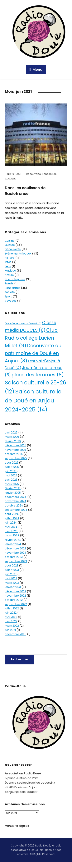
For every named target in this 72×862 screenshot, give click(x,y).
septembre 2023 (16, 561)
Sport (8, 296)
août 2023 (11, 565)
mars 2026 (12, 437)
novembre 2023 (15, 553)
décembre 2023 (15, 548)
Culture (10, 245)
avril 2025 (11, 480)
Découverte (33, 174)
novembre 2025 (15, 450)
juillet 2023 (12, 570)
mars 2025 (12, 484)
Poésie (9, 283)
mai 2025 (11, 475)
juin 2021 (10, 630)
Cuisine (10, 241)
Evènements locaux (18, 253)
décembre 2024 (15, 497)
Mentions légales (17, 826)
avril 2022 (11, 621)
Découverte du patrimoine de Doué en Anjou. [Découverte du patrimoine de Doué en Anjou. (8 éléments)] (33, 353)
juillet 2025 (12, 467)
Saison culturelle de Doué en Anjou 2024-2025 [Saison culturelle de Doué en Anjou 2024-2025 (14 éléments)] (33, 400)
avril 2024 (11, 531)
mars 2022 (12, 626)
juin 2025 (11, 471)
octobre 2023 (14, 557)
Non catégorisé (15, 279)
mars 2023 (12, 583)
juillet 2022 (12, 608)
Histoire (10, 258)
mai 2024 (11, 527)
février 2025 (13, 488)
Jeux (8, 266)
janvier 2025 (13, 493)
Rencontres (49, 174)
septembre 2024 (16, 510)
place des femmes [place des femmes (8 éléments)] (38, 374)
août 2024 (12, 514)
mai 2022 (11, 617)
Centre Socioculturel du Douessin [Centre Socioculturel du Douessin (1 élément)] (23, 323)
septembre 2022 (16, 604)
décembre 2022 (15, 591)
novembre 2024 (15, 501)
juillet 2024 (12, 518)
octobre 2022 (14, 600)
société (10, 292)
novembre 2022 (15, 596)
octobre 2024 (14, 505)
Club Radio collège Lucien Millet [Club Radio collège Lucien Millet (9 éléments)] (31, 338)
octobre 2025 (14, 454)
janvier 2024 (13, 544)
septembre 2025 (16, 458)
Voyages (10, 178)
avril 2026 (11, 432)
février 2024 (13, 540)
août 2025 (11, 463)
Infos (8, 262)
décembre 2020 (15, 634)
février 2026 (13, 441)
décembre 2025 (15, 445)
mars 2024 (12, 535)
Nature (9, 275)
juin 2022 (11, 613)
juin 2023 (11, 574)
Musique (10, 271)
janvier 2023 (13, 587)
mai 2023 (11, 578)
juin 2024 (11, 523)
